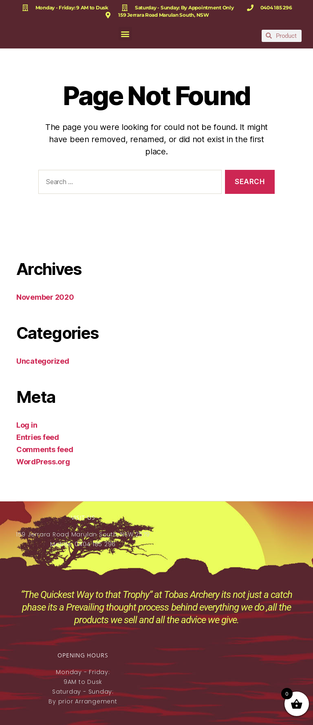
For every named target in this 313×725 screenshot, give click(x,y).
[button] (125, 33)
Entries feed (37, 437)
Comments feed (44, 449)
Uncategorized (42, 361)
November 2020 (45, 297)
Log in (26, 425)
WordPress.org (43, 461)
